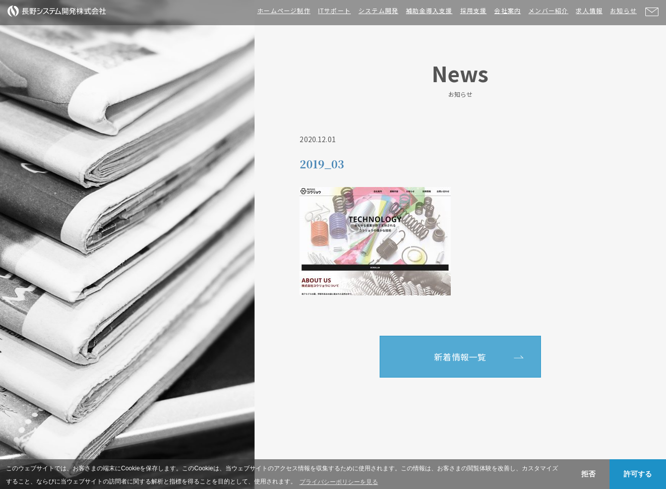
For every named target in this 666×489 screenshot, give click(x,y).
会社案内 (507, 10)
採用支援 (473, 10)
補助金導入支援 (429, 10)
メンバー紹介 (548, 10)
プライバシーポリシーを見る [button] (338, 481)
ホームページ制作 (284, 10)
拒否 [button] (588, 474)
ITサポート (334, 10)
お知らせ (623, 10)
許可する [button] (638, 474)
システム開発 (378, 10)
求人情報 (589, 10)
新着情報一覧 (460, 357)
